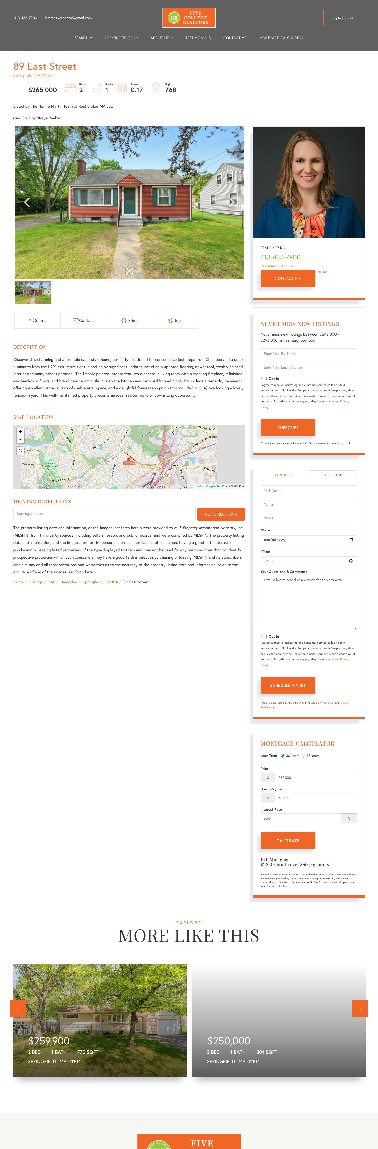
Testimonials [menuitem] (198, 37)
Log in (336, 18)
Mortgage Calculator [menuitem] (281, 37)
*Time (265, 551)
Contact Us (284, 475)
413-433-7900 (25, 18)
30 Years (290, 755)
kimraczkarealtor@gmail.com (68, 18)
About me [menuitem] (160, 37)
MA (51, 582)
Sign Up (350, 18)
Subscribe (288, 427)
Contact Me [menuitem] (235, 37)
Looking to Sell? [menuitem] (121, 37)
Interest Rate (271, 809)
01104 (112, 582)
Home (18, 582)
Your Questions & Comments (284, 571)
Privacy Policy (327, 702)
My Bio (322, 271)
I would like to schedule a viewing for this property (309, 603)
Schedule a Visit (332, 475)
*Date (265, 530)
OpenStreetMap (218, 486)
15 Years (311, 755)
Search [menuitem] (81, 37)
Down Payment (273, 789)
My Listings (269, 266)
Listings (36, 582)
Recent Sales (288, 266)
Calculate (288, 840)
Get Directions (221, 514)
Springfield (92, 582)
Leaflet (199, 486)
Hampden (68, 582)
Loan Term (269, 755)
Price (265, 768)
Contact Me (288, 278)
